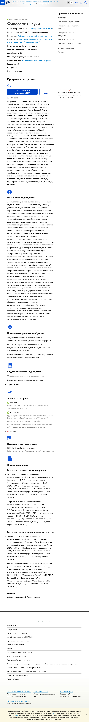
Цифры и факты (13, 629)
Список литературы (66, 48)
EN (71, 2)
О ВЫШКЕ (11, 625)
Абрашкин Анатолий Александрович (36, 60)
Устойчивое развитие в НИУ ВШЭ (20, 637)
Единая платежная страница (17, 675)
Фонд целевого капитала (16, 656)
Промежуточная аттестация (69, 43)
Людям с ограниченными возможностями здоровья (26, 671)
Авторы (61, 52)
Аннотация (62, 17)
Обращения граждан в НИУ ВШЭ (19, 652)
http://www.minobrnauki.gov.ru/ (19, 691)
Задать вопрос (46, 92)
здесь (54, 713)
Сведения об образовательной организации (24, 668)
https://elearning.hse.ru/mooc (18, 701)
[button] (39, 621)
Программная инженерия (41, 28)
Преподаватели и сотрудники (18, 641)
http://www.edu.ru (66, 691)
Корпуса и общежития (15, 645)
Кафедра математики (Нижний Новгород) (35, 36)
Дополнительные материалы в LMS (22, 91)
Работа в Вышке (13, 679)
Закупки (10, 648)
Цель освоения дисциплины (69, 21)
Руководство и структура (17, 633)
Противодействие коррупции (18, 660)
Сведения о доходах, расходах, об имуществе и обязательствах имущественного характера (42, 664)
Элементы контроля (66, 39)
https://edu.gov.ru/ (40, 691)
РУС (68, 2)
